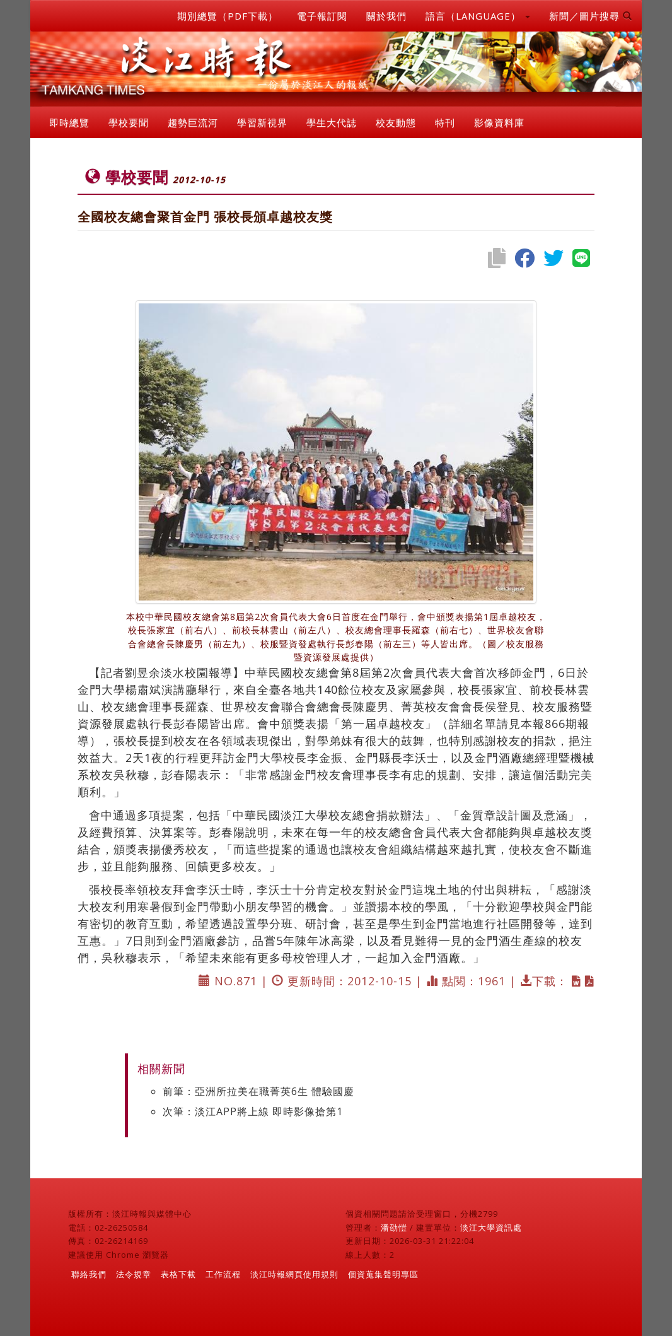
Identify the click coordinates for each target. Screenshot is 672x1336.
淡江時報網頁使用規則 (294, 1274)
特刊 (445, 122)
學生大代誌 (331, 122)
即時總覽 (69, 122)
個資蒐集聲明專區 (383, 1274)
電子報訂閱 (322, 15)
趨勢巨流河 (193, 122)
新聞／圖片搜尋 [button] (590, 15)
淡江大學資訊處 (491, 1227)
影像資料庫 (499, 122)
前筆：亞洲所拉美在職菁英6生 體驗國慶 (258, 1091)
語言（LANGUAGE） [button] (478, 15)
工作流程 (223, 1274)
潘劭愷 (394, 1227)
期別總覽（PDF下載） (227, 15)
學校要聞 (128, 122)
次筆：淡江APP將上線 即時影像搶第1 (253, 1111)
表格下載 (178, 1274)
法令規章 (133, 1274)
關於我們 (386, 15)
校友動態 (396, 122)
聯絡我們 (89, 1274)
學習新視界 (262, 122)
